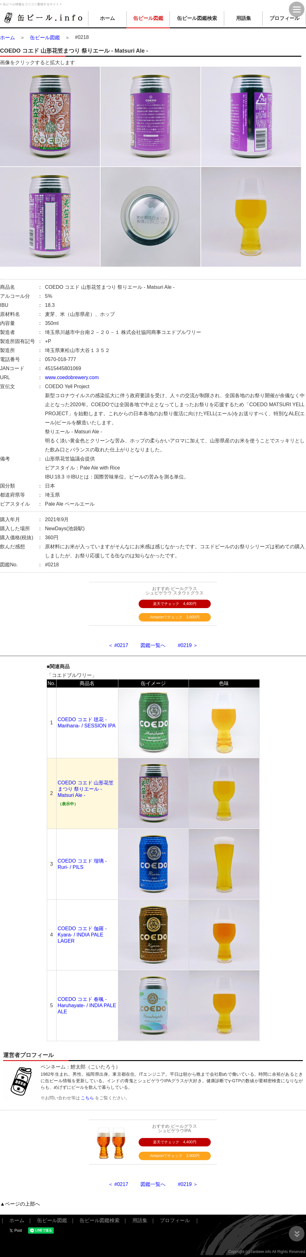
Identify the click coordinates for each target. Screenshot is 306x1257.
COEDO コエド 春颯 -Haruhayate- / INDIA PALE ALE (87, 1005)
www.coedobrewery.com (72, 377)
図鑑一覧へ (153, 645)
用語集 (243, 18)
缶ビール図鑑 (148, 18)
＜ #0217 (118, 645)
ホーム (107, 18)
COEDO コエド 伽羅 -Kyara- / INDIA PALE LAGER (82, 935)
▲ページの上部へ (20, 1204)
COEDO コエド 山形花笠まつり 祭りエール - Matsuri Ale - (86, 789)
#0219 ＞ (188, 645)
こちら (87, 1097)
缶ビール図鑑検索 (197, 18)
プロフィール (284, 18)
